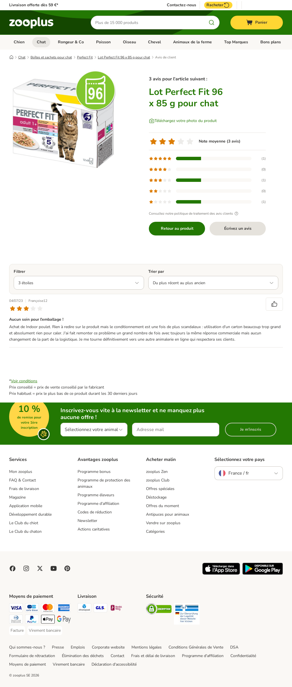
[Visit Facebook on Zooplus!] (12, 568)
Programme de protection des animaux (104, 483)
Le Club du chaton (25, 531)
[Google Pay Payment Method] (64, 620)
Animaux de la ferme (192, 42)
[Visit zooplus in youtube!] (53, 568)
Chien (19, 42)
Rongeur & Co (71, 42)
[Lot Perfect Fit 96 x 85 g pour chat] (63, 123)
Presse (58, 647)
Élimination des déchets (83, 655)
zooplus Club (157, 480)
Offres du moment (162, 506)
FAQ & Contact (22, 480)
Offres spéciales (160, 488)
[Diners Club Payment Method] (16, 620)
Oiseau (129, 42)
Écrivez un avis (238, 228)
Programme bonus (94, 471)
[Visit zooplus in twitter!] (39, 568)
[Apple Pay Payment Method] (48, 620)
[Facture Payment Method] (17, 630)
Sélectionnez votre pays (239, 459)
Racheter (218, 5)
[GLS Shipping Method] (100, 608)
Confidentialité (243, 655)
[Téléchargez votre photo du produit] (183, 121)
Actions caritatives (94, 529)
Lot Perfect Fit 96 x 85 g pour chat (124, 57)
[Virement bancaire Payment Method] (45, 630)
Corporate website (108, 647)
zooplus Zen (157, 471)
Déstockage (156, 497)
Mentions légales (146, 647)
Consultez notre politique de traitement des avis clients (194, 213)
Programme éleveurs (96, 495)
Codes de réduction (95, 512)
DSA (234, 647)
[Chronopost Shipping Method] (84, 608)
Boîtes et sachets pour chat (51, 57)
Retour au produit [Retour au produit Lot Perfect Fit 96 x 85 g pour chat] (177, 228)
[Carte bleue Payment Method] (32, 608)
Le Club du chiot (23, 523)
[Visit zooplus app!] (221, 573)
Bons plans (270, 42)
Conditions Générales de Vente (196, 647)
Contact (117, 655)
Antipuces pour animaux (167, 514)
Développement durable (30, 514)
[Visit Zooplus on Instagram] (26, 568)
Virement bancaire (69, 664)
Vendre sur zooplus (163, 523)
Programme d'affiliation (98, 503)
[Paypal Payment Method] (32, 620)
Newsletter (87, 520)
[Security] (159, 610)
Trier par (156, 271)
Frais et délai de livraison (153, 655)
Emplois (78, 647)
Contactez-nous (181, 5)
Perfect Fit (85, 57)
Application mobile (25, 506)
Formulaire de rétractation (32, 655)
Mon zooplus (20, 471)
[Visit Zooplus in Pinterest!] (67, 568)
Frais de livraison (24, 488)
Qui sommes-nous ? (27, 647)
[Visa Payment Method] (16, 608)
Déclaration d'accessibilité (114, 664)
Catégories (155, 531)
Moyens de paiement (27, 664)
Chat (41, 42)
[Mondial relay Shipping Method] (116, 608)
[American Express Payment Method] (64, 608)
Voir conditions (24, 381)
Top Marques (236, 42)
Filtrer (19, 271)
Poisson (103, 42)
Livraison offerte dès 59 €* (33, 5)
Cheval (154, 42)
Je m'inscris (250, 429)
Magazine (17, 497)
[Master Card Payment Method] (48, 608)
